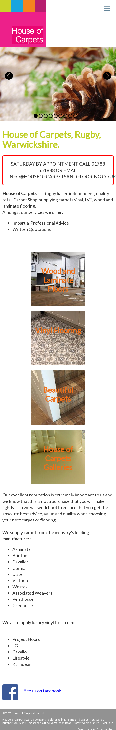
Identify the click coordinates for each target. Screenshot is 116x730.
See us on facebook (42, 690)
